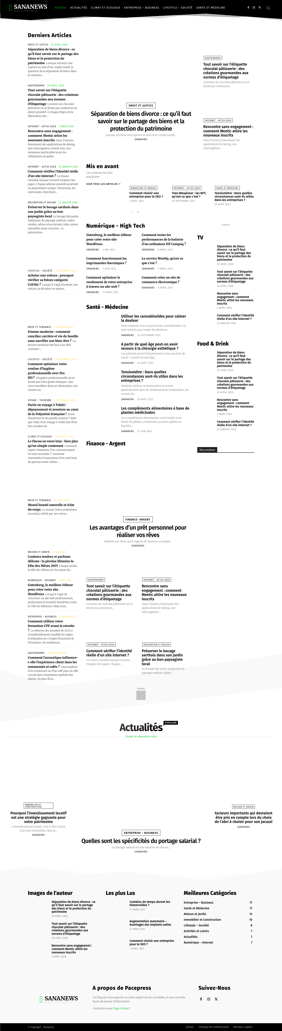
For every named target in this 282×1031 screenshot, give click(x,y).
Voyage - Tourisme (40, 400)
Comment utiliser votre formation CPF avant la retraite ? (51, 625)
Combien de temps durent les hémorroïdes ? (150, 903)
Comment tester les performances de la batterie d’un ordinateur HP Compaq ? (164, 238)
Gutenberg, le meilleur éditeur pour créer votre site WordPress (50, 589)
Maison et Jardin (39, 552)
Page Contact (122, 1008)
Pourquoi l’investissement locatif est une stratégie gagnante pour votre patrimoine (38, 817)
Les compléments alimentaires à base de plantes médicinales (153, 408)
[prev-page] (131, 210)
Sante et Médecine (227, 187)
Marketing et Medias (143, 187)
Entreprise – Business (42, 617)
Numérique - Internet (42, 580)
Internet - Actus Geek (42, 126)
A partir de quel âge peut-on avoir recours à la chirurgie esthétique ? (150, 345)
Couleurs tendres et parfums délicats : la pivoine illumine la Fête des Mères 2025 (51, 561)
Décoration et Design (42, 202)
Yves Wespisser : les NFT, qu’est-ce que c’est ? (189, 193)
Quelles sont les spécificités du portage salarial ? (141, 840)
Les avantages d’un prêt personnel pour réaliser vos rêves (138, 529)
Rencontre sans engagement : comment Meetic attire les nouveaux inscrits (50, 135)
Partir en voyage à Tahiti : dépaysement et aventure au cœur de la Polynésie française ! (53, 409)
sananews (141, 139)
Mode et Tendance (39, 327)
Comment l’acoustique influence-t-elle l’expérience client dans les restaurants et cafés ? (53, 662)
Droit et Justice (38, 45)
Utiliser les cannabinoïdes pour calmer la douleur (154, 317)
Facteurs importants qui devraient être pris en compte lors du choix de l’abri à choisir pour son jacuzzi (243, 817)
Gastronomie (36, 85)
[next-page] (137, 210)
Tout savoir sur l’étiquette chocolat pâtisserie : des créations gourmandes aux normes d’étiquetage (226, 70)
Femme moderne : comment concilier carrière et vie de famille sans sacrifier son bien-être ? (53, 336)
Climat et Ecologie (40, 436)
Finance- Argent (138, 517)
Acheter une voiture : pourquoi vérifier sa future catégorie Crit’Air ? (51, 279)
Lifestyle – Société (40, 271)
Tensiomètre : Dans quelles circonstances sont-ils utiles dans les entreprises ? (234, 195)
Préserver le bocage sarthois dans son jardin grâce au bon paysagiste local (53, 211)
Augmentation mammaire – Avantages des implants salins (150, 922)
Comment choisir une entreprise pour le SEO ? (146, 193)
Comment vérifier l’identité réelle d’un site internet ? (109, 650)
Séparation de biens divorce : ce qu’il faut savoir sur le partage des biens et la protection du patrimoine (141, 121)
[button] (268, 8)
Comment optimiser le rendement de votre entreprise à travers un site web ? (109, 280)
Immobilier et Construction (33, 806)
